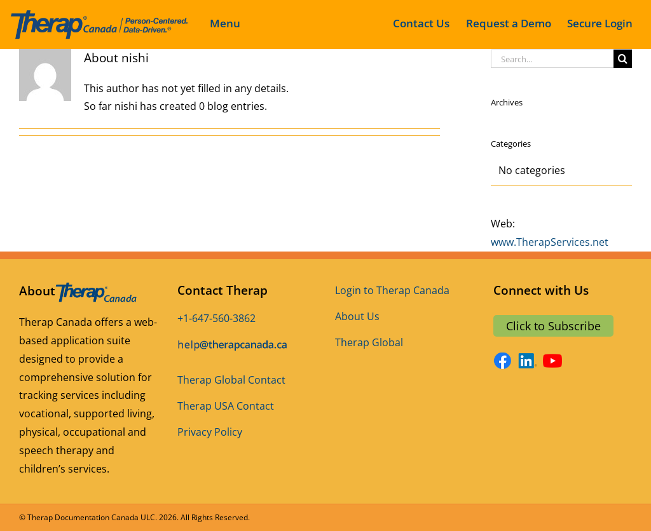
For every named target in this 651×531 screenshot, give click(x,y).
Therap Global (369, 342)
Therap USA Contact (225, 406)
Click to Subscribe (553, 325)
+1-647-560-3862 (216, 318)
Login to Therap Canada (392, 290)
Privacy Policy (209, 432)
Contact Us (421, 23)
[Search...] (552, 59)
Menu (225, 23)
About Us (357, 316)
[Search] (622, 59)
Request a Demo (508, 23)
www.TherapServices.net (549, 242)
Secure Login (600, 23)
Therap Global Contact (231, 380)
